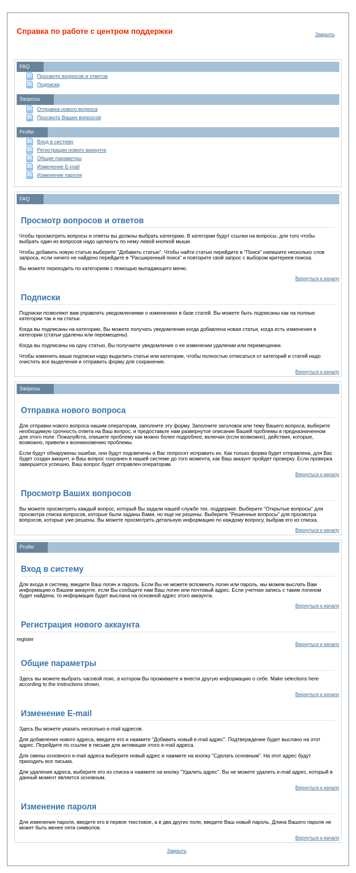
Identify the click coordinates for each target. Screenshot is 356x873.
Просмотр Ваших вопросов (69, 117)
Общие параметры (59, 158)
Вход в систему (55, 141)
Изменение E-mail (58, 166)
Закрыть (325, 34)
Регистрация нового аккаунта (71, 150)
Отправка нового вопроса (67, 109)
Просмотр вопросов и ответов (72, 76)
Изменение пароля (59, 175)
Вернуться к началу (317, 278)
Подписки (48, 84)
